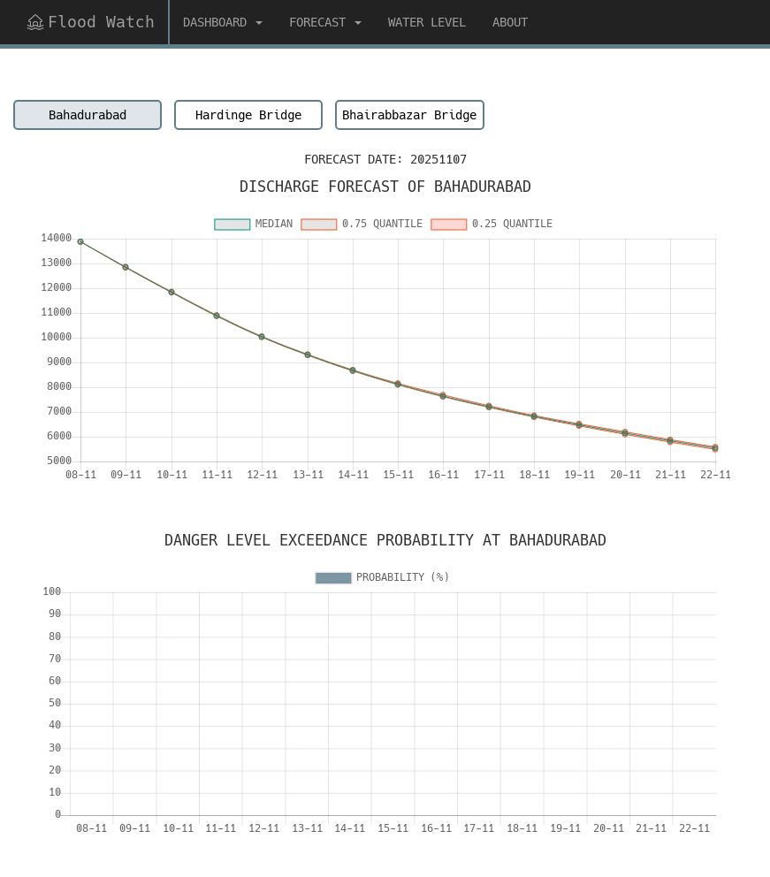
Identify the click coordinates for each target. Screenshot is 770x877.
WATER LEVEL (427, 22)
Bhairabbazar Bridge (409, 115)
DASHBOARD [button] (223, 22)
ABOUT (510, 22)
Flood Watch (91, 21)
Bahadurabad (87, 115)
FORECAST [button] (325, 22)
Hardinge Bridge (248, 115)
